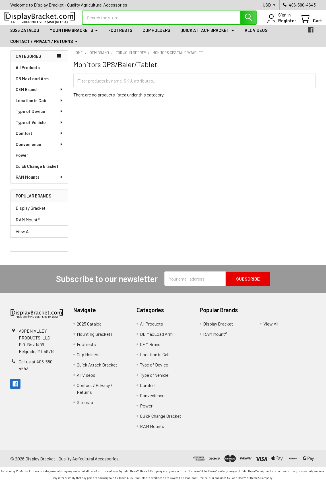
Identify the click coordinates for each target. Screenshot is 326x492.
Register (281, 23)
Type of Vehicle (39, 126)
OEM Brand (39, 93)
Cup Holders (156, 35)
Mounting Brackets (73, 35)
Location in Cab (39, 105)
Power (22, 159)
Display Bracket (31, 212)
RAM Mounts (39, 181)
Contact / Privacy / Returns (44, 45)
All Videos (256, 35)
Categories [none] (28, 60)
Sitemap (85, 406)
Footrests (120, 35)
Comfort (39, 137)
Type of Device (39, 115)
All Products (28, 72)
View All (23, 236)
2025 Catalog (24, 35)
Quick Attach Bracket (207, 35)
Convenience (39, 148)
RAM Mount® (28, 224)
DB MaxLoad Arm (32, 83)
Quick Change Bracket (37, 170)
